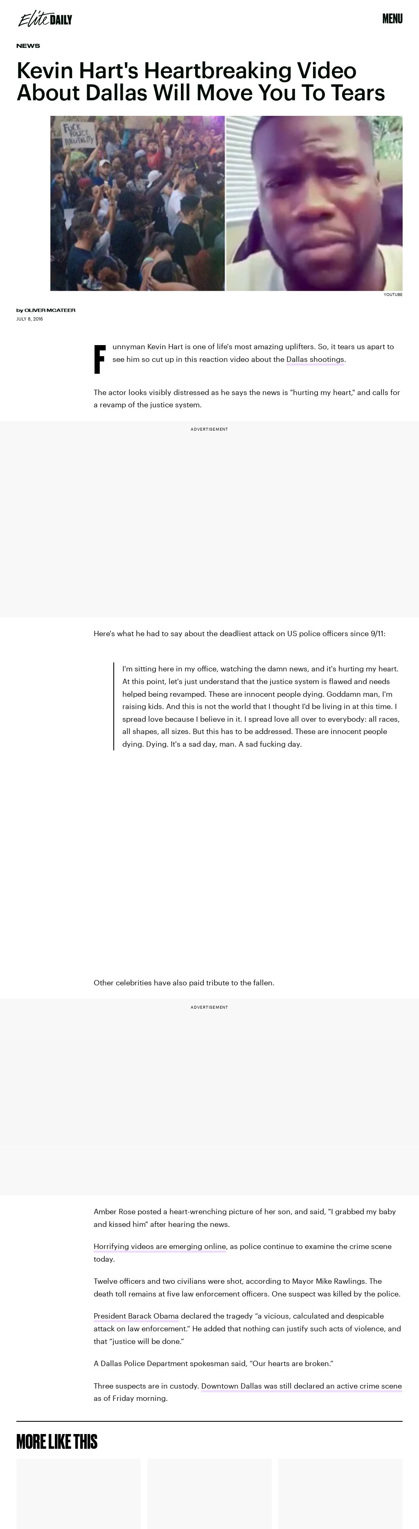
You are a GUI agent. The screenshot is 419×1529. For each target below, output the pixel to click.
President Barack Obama (136, 1315)
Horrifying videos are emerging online (160, 1246)
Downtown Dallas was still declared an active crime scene (301, 1385)
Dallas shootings (315, 359)
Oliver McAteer (50, 310)
